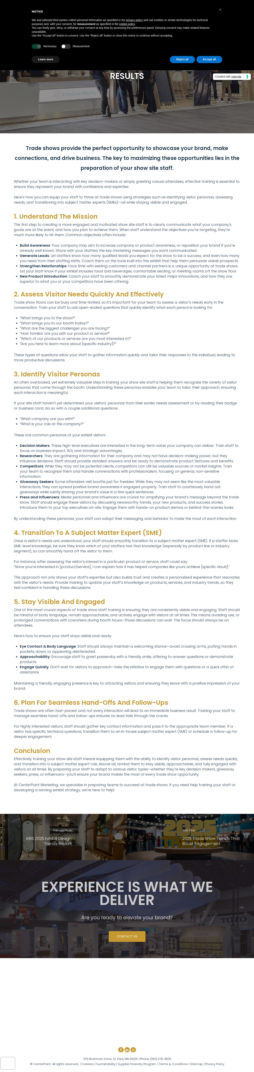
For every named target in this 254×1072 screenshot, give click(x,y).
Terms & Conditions (173, 1064)
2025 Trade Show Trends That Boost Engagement (211, 841)
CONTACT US (127, 936)
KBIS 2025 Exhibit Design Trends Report (49, 841)
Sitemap (196, 1064)
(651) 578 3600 (160, 1059)
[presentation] (8, 1063)
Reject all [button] (182, 59)
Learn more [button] (45, 59)
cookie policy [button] (127, 24)
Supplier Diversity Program (137, 1064)
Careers (88, 1064)
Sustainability (105, 1064)
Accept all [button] (209, 59)
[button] (220, 9)
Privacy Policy (214, 1064)
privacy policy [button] (134, 20)
